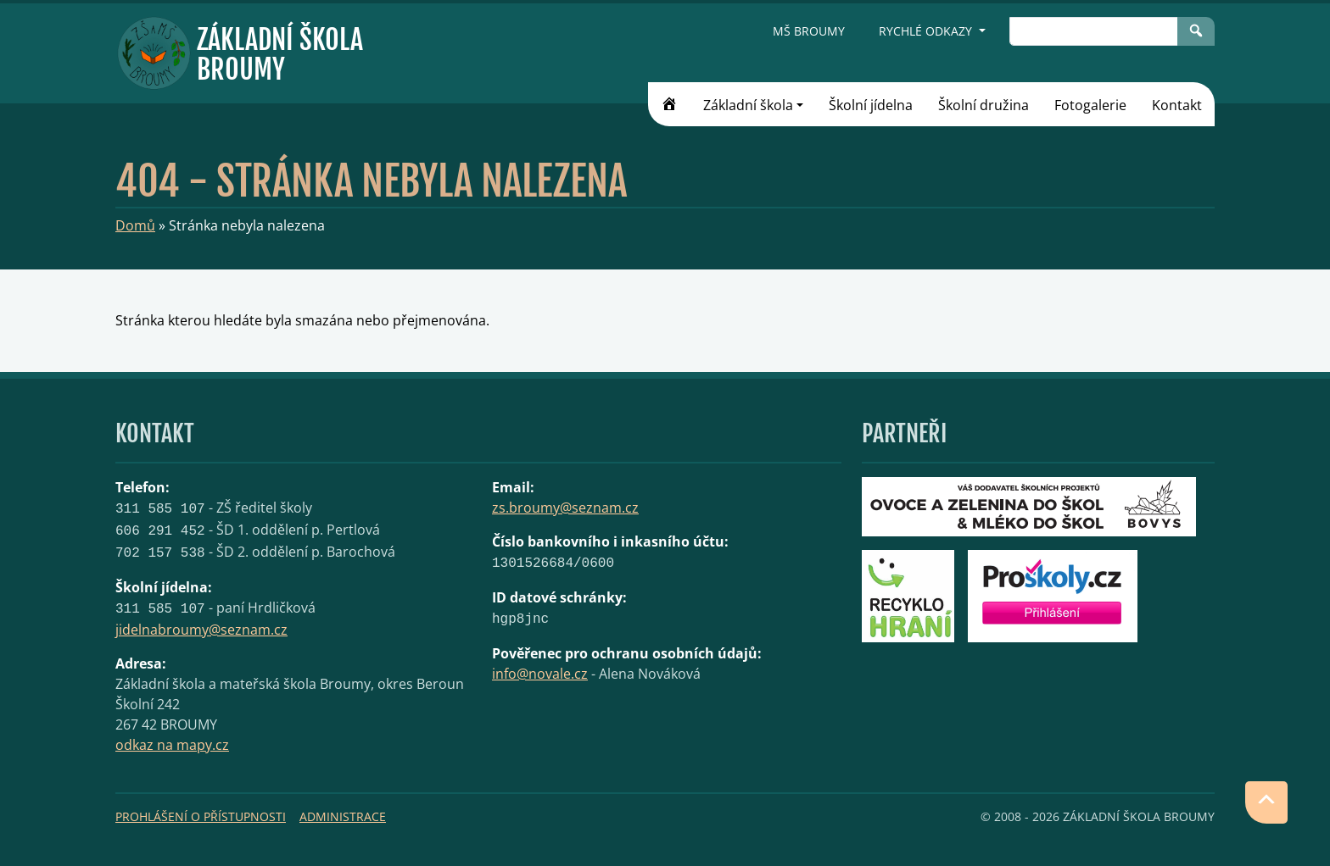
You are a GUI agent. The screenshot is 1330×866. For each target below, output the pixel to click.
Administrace (342, 816)
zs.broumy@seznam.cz (565, 507)
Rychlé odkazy (927, 31)
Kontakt (1177, 105)
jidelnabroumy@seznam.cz (201, 629)
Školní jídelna (871, 105)
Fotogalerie (1090, 105)
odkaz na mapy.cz (172, 745)
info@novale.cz (540, 673)
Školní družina (983, 105)
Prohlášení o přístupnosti (200, 816)
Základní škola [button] (748, 105)
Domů (135, 225)
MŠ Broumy (809, 31)
